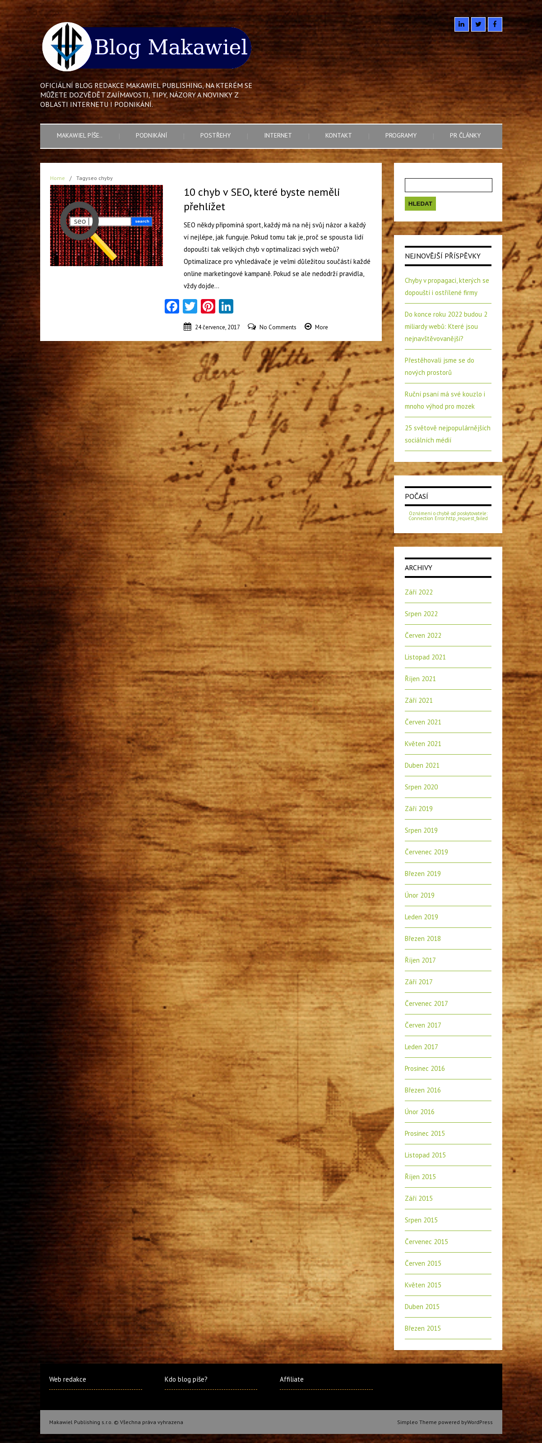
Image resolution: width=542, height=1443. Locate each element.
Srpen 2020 (421, 787)
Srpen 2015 (421, 1220)
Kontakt (338, 135)
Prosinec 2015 (425, 1133)
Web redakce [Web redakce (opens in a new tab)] (67, 1379)
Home (57, 178)
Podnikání (151, 135)
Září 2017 (419, 981)
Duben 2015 (422, 1306)
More (321, 327)
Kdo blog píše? (186, 1379)
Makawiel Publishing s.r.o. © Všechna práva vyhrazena (116, 1422)
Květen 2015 (423, 1285)
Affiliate (292, 1379)
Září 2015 (419, 1198)
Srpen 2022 (421, 613)
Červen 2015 (423, 1263)
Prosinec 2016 (425, 1068)
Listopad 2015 (425, 1155)
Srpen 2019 (421, 830)
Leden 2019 (421, 917)
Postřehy (215, 135)
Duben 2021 (422, 765)
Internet (278, 135)
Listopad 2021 (425, 657)
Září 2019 (419, 808)
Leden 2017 (421, 1046)
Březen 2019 (423, 873)
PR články (465, 135)
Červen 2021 (423, 722)
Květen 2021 (423, 743)
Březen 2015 (423, 1328)
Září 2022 (419, 592)
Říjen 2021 (420, 678)
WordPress (480, 1422)
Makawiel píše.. (79, 135)
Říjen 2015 (420, 1176)
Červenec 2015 (426, 1241)
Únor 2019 (420, 895)
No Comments (277, 327)
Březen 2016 (423, 1090)
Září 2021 (419, 700)
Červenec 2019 (426, 852)
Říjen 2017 (420, 960)
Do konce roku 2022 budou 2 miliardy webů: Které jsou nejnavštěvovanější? (446, 326)
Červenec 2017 (426, 1003)
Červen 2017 (423, 1025)
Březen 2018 (423, 938)
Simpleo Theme (417, 1422)
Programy (401, 135)
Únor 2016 (420, 1111)
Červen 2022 (423, 635)
